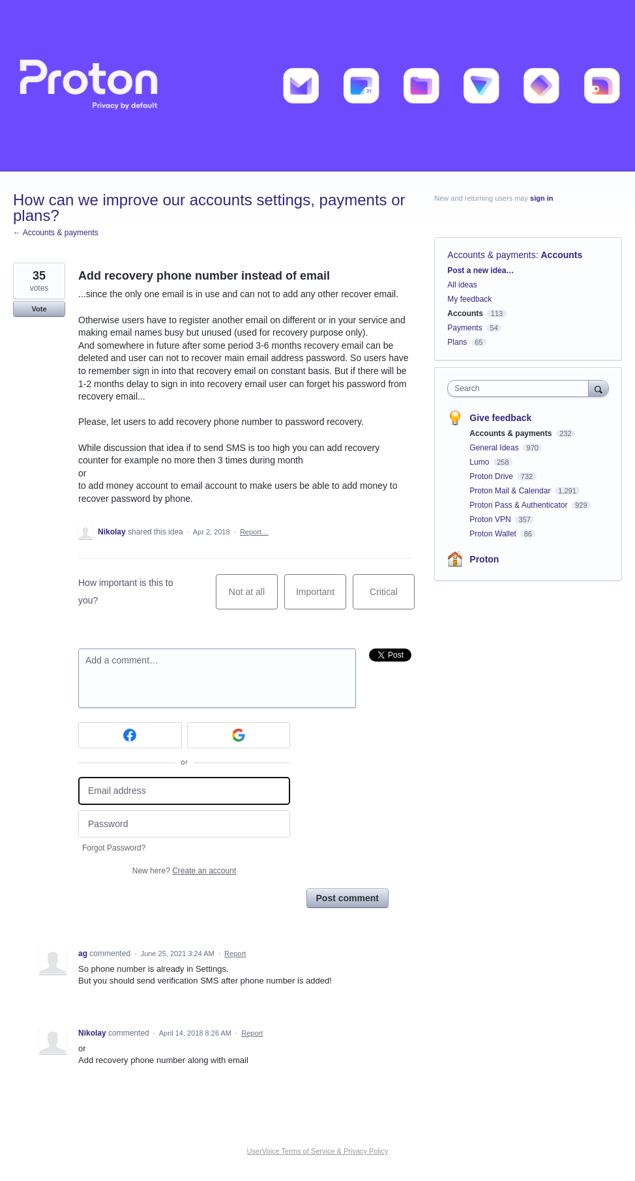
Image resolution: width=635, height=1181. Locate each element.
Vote (38, 309)
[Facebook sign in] (130, 735)
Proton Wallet (493, 533)
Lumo (480, 462)
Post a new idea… (480, 270)
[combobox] (520, 388)
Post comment (347, 898)
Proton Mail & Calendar (510, 490)
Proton (484, 559)
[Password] (184, 824)
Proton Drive (492, 476)
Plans (457, 342)
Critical (392, 598)
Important (321, 598)
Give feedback (500, 418)
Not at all (253, 598)
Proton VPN (491, 519)
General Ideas (495, 447)
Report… (254, 532)
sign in (541, 198)
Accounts (562, 255)
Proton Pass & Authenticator (519, 505)
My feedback (469, 299)
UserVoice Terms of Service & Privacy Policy (318, 1151)
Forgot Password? (113, 848)
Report (235, 953)
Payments (464, 327)
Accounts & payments (491, 255)
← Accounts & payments (55, 232)
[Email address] (184, 791)
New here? (184, 870)
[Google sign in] (239, 735)
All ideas (462, 284)
